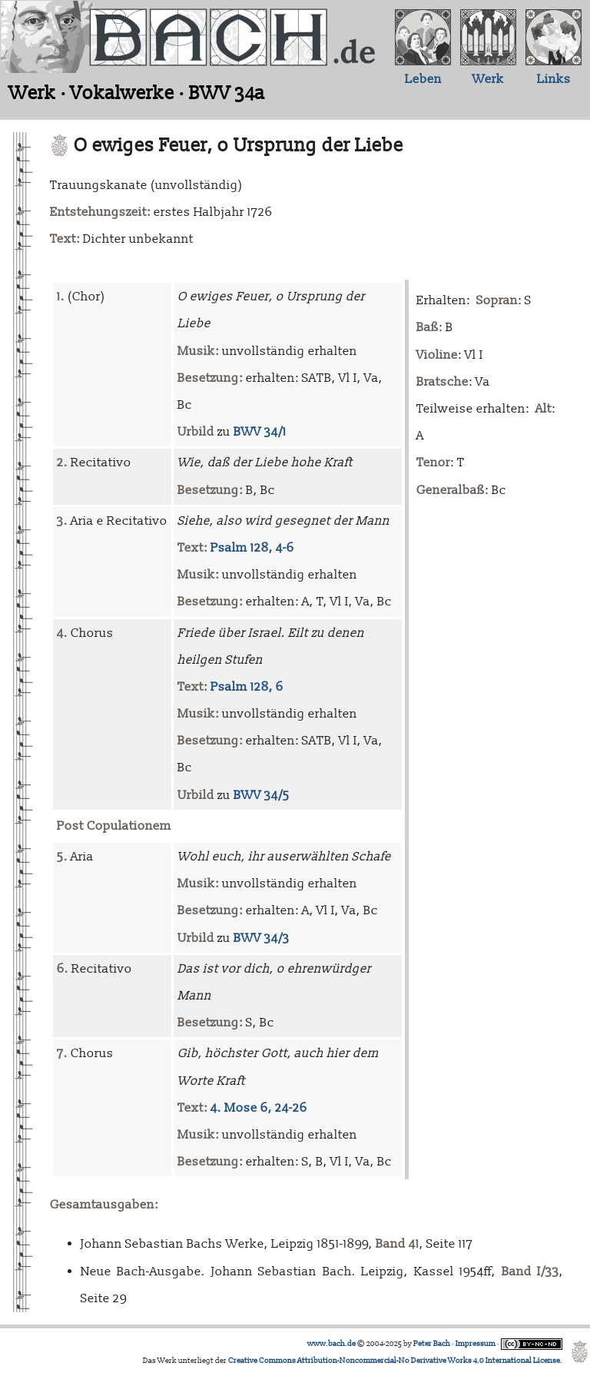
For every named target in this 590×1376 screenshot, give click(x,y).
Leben (423, 79)
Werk (488, 79)
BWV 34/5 (262, 795)
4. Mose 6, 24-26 (258, 1108)
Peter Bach (431, 1343)
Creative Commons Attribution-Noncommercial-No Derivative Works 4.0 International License (394, 1360)
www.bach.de (331, 1343)
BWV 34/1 (260, 431)
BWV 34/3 (262, 938)
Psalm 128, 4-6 (252, 547)
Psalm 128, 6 (246, 687)
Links (554, 79)
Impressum (476, 1343)
